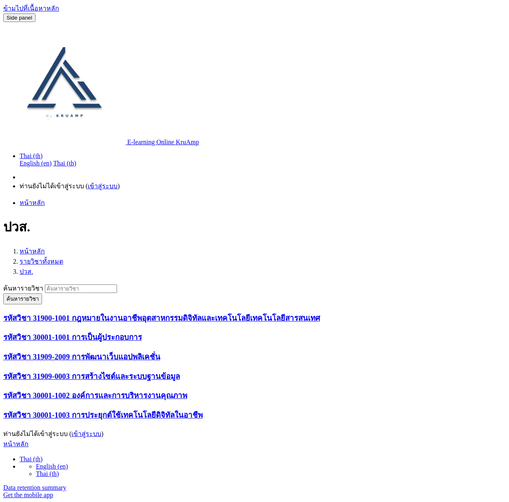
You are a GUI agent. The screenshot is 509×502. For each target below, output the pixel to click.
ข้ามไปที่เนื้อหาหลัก (31, 8)
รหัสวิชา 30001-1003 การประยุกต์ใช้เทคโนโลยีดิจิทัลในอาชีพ (103, 415)
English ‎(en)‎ (52, 466)
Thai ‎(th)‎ (31, 155)
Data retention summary (34, 487)
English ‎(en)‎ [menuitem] (36, 163)
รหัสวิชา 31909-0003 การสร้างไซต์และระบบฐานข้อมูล (91, 376)
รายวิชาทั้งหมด (41, 261)
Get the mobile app (28, 494)
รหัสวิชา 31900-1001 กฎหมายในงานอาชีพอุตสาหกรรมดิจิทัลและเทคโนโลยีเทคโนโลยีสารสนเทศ (161, 318)
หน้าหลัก (32, 251)
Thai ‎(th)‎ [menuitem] (64, 163)
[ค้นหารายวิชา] (81, 288)
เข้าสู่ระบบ (102, 186)
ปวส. (26, 271)
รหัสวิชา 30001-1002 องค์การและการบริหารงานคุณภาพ (95, 395)
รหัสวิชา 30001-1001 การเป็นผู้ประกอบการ (72, 337)
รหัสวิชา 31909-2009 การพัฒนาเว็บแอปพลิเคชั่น (81, 356)
